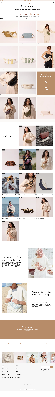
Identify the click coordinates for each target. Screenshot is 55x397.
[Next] (53, 358)
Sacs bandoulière (25, 16)
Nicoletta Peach (5, 246)
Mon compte (4, 369)
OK (36, 332)
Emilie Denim (21, 43)
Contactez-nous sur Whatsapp (8, 377)
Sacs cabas (30, 16)
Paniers (38, 16)
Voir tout (17, 16)
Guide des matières (18, 369)
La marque (16, 366)
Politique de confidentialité (6, 374)
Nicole (16, 270)
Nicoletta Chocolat (22, 222)
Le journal (16, 371)
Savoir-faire (16, 368)
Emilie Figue (2, 124)
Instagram (27, 385)
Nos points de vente (18, 372)
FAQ (3, 366)
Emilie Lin (38, 124)
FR (0, 0)
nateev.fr (34, 389)
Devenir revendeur (18, 374)
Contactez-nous (17, 377)
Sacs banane (20, 16)
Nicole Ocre (2, 43)
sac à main (37, 309)
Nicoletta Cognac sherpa (40, 222)
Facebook (24, 385)
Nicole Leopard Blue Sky (6, 318)
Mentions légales (5, 372)
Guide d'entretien (5, 371)
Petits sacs (34, 16)
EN (2, 0)
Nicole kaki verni (21, 124)
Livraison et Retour (5, 368)
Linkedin (31, 385)
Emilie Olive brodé (40, 43)
